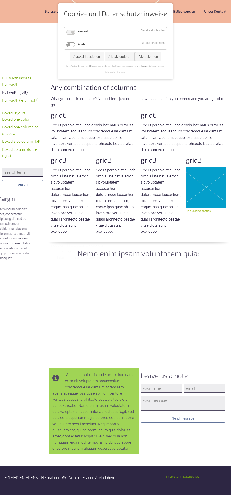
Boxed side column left (21, 141)
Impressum (173, 476)
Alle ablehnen (148, 57)
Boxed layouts (14, 113)
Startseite (52, 11)
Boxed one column (17, 119)
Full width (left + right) (20, 100)
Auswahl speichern (87, 57)
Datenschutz (191, 476)
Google (81, 44)
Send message (183, 418)
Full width (10, 84)
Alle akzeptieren (119, 57)
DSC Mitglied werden (179, 11)
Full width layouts (16, 78)
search (22, 184)
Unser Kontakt (215, 11)
